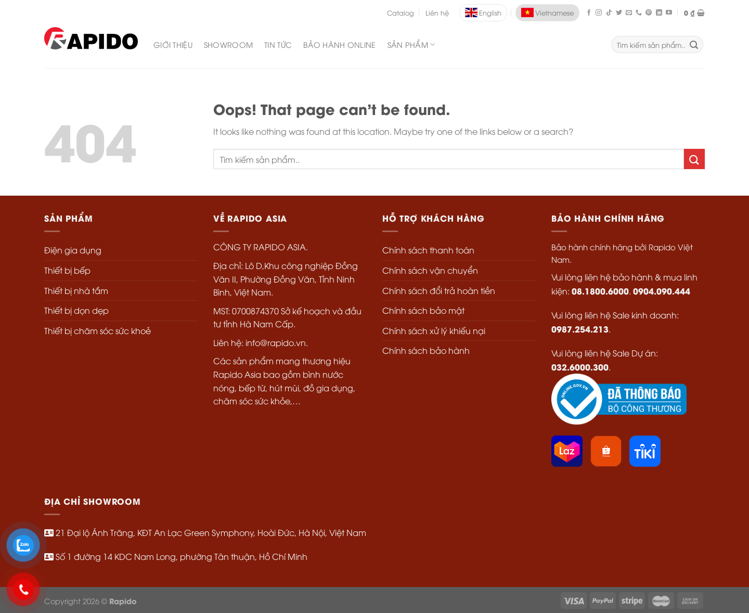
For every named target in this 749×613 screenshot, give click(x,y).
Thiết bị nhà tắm (76, 290)
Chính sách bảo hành (426, 350)
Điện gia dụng (72, 250)
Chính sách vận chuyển (430, 270)
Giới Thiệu (172, 44)
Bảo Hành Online (339, 44)
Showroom (228, 44)
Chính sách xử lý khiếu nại (433, 330)
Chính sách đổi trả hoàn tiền (438, 290)
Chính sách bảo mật (423, 310)
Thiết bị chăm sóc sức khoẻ (97, 330)
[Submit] (694, 159)
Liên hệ (437, 12)
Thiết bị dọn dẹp (76, 310)
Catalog (400, 12)
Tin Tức (278, 44)
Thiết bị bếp (67, 270)
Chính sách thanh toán (428, 250)
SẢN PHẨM (411, 45)
